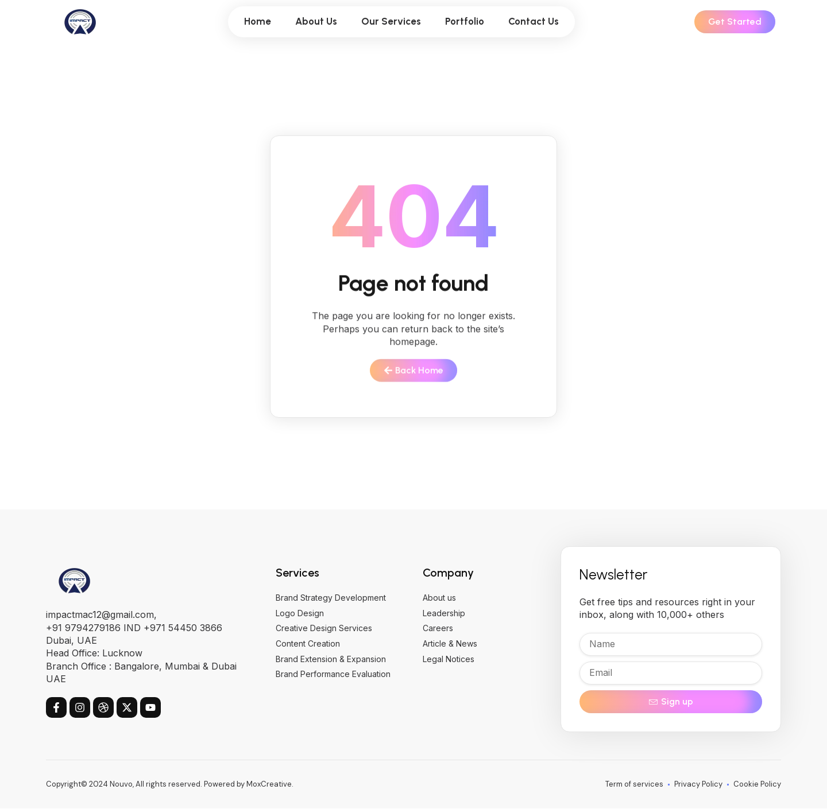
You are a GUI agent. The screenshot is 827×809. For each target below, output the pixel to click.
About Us (316, 21)
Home (257, 21)
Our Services (391, 21)
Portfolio (464, 21)
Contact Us (533, 21)
